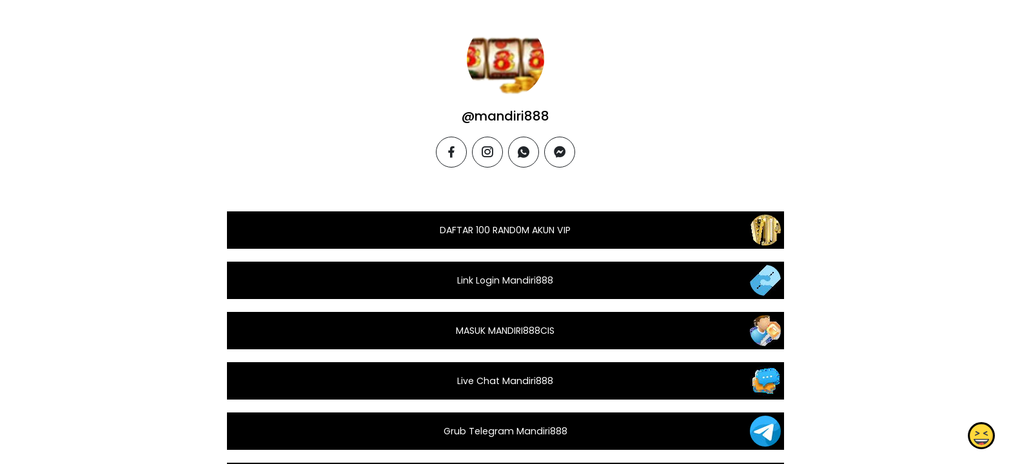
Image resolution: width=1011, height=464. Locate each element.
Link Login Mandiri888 (505, 280)
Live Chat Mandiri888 (505, 380)
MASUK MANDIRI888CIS (505, 330)
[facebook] (451, 152)
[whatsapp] (523, 152)
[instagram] (487, 152)
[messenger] (559, 152)
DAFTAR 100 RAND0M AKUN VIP (505, 230)
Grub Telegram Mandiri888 (505, 431)
